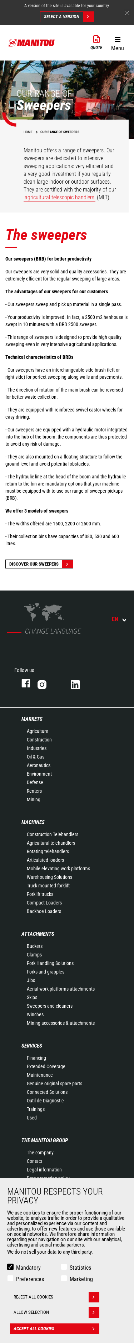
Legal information (44, 1169)
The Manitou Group (44, 1140)
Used (32, 1118)
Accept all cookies (56, 1328)
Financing (36, 1058)
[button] (117, 42)
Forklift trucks (40, 894)
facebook (22, 683)
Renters (34, 791)
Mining (33, 799)
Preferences (30, 1279)
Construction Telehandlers (52, 834)
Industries (36, 748)
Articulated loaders (45, 860)
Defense (35, 782)
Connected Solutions (47, 1092)
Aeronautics (38, 765)
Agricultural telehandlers (51, 843)
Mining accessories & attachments (61, 1023)
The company (40, 1152)
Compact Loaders (44, 903)
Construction (39, 740)
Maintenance (40, 1075)
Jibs (31, 980)
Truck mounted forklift (48, 885)
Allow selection (56, 1312)
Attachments (37, 934)
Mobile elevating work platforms (58, 868)
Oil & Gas (35, 757)
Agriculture (37, 731)
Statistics (80, 1267)
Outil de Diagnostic (45, 1100)
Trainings (36, 1109)
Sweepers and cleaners (50, 1006)
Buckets (35, 946)
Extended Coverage (46, 1066)
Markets (32, 719)
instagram (47, 683)
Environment (39, 774)
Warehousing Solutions (49, 877)
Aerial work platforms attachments (61, 989)
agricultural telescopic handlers (59, 197)
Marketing (81, 1279)
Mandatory (28, 1267)
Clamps (34, 955)
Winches (35, 1014)
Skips (32, 997)
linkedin (80, 683)
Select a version (69, 17)
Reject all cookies (56, 1297)
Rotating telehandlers (48, 851)
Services (31, 1046)
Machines (33, 822)
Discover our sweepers (41, 564)
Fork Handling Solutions (50, 963)
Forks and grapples (45, 972)
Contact (34, 1161)
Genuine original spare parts (54, 1083)
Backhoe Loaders (44, 911)
